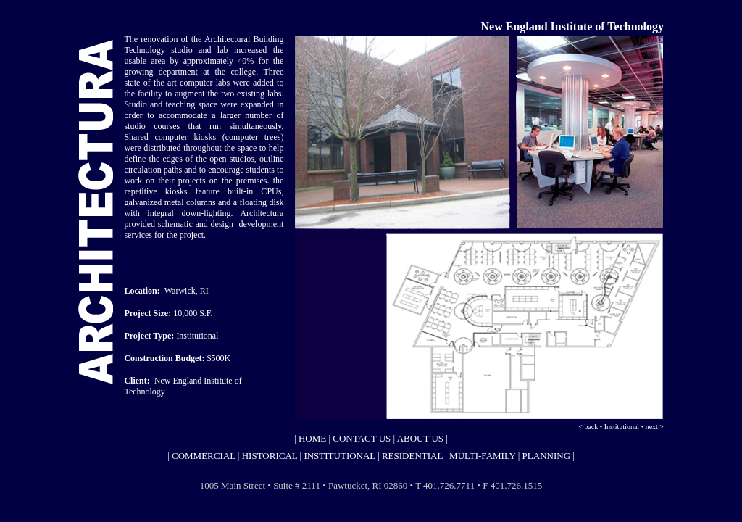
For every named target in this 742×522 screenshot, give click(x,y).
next (652, 427)
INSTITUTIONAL (339, 455)
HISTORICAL (270, 455)
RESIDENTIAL (413, 455)
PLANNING (546, 455)
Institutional (621, 427)
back (591, 427)
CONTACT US (362, 438)
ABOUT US (420, 438)
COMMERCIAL (202, 455)
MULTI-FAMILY (482, 455)
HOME (311, 438)
